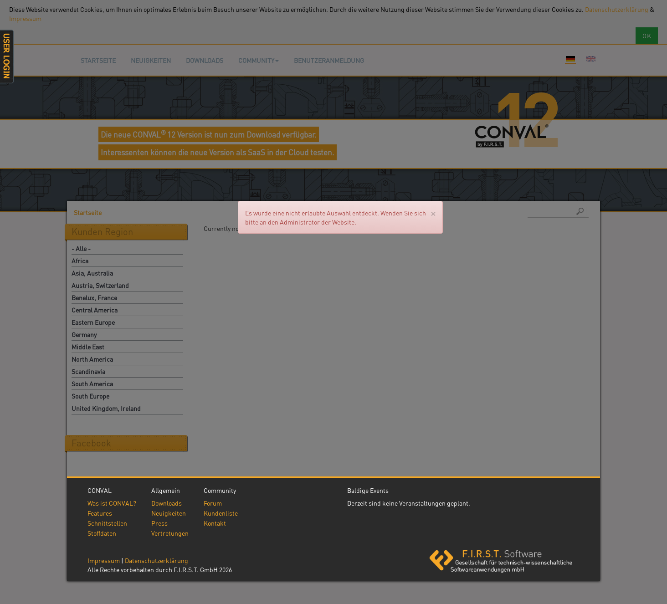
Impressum (103, 560)
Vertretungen (170, 533)
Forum (213, 503)
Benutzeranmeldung (329, 60)
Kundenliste (221, 513)
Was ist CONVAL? (111, 503)
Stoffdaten (101, 533)
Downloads (204, 60)
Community (258, 60)
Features (99, 513)
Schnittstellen (107, 523)
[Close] (433, 213)
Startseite (98, 60)
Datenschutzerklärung (156, 560)
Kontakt (215, 523)
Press (159, 523)
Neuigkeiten (151, 60)
